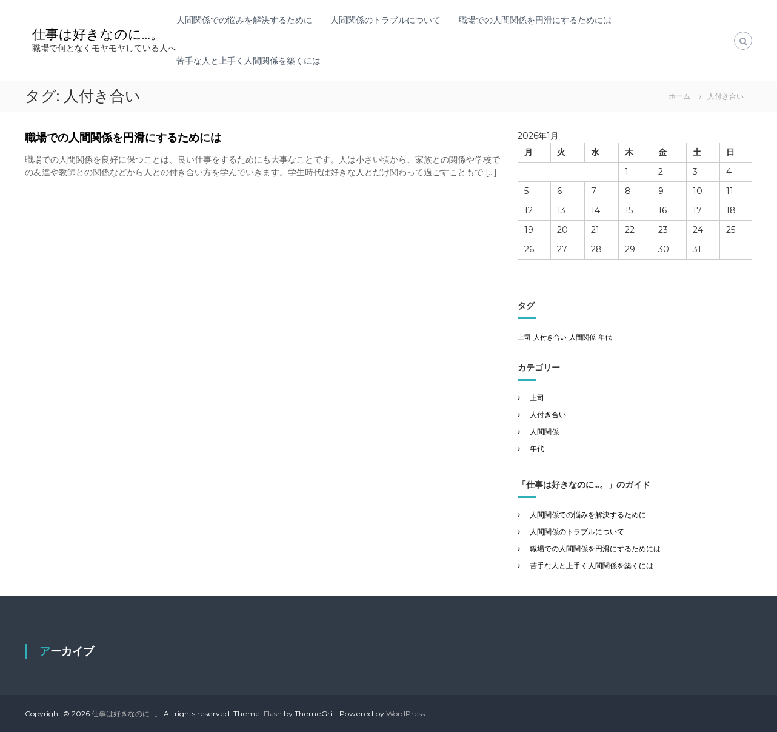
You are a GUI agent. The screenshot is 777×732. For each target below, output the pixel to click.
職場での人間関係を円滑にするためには (535, 20)
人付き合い (548, 414)
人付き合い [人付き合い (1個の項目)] (550, 337)
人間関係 (544, 431)
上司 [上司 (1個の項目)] (524, 337)
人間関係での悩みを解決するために (244, 20)
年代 (537, 448)
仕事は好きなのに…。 (98, 34)
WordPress (405, 713)
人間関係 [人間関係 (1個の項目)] (582, 337)
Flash (273, 713)
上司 (537, 397)
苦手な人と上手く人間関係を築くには (248, 60)
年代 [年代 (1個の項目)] (605, 337)
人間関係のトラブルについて (385, 20)
